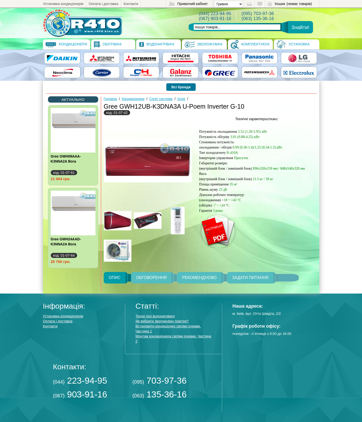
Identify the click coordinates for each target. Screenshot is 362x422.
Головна (110, 99)
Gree (181, 99)
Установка (293, 44)
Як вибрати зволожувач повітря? (162, 321)
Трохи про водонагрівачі (155, 316)
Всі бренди (181, 87)
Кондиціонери (66, 44)
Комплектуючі (250, 44)
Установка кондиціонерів (63, 4)
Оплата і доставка (103, 4)
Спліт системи (161, 99)
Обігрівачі (108, 44)
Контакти (131, 4)
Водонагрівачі (156, 44)
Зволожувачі (203, 44)
